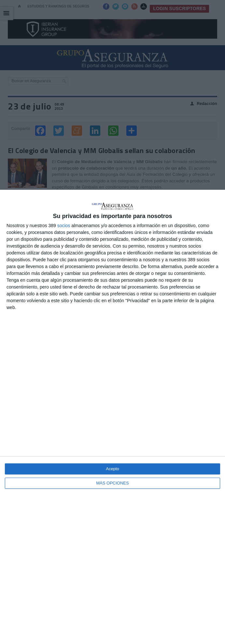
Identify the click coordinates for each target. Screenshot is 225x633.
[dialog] (112, 411)
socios (63, 225)
